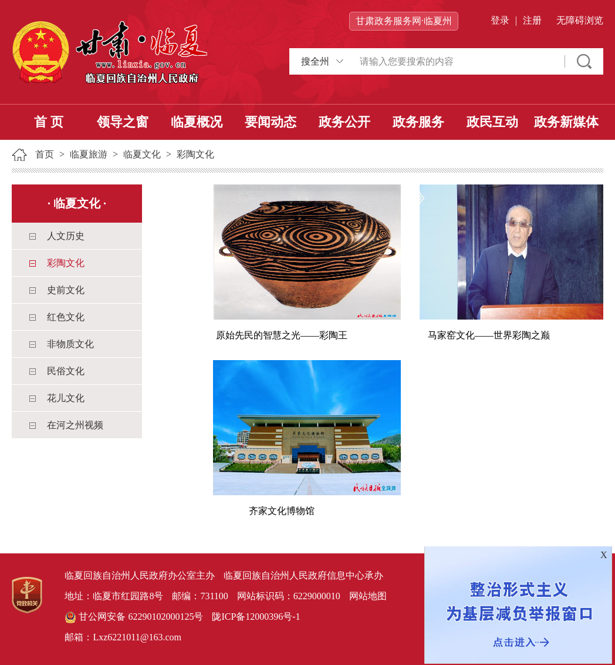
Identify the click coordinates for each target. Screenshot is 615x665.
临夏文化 (142, 154)
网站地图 (368, 596)
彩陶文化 (195, 154)
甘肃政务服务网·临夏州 (404, 21)
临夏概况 (196, 122)
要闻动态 (270, 122)
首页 (44, 154)
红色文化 (66, 317)
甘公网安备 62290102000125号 (134, 617)
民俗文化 (66, 371)
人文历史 (66, 236)
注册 (532, 20)
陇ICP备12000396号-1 (256, 617)
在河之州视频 (75, 425)
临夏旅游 (88, 154)
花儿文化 (66, 398)
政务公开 (344, 122)
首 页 (48, 122)
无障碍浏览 (579, 20)
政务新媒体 (566, 122)
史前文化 (66, 290)
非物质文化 (70, 344)
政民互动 (492, 122)
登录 (500, 20)
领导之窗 (122, 122)
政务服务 (418, 122)
